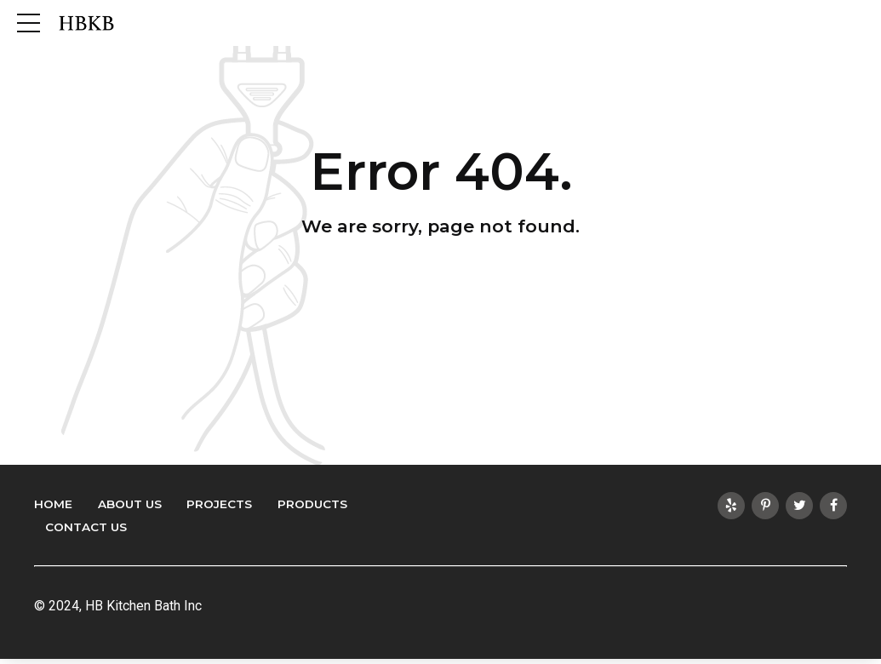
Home (53, 504)
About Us (130, 504)
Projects (219, 504)
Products (312, 504)
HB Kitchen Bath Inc (143, 606)
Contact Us (86, 527)
